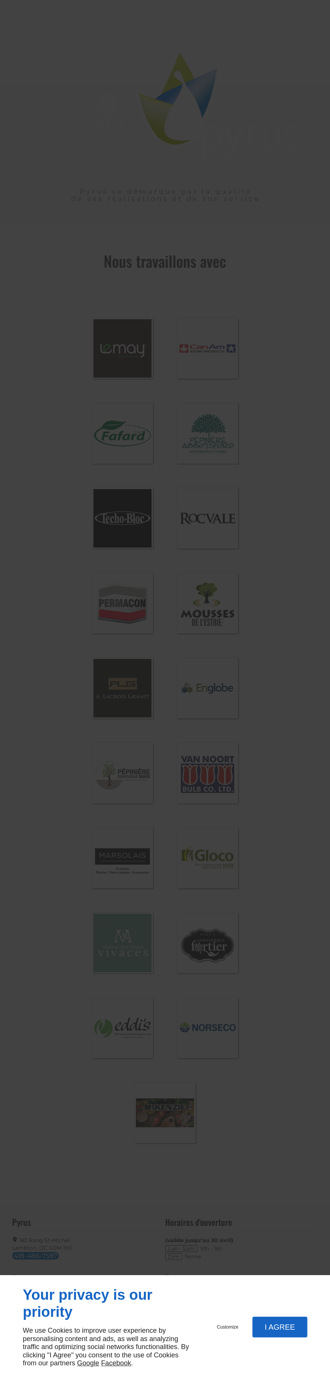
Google (88, 1363)
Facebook (116, 1363)
